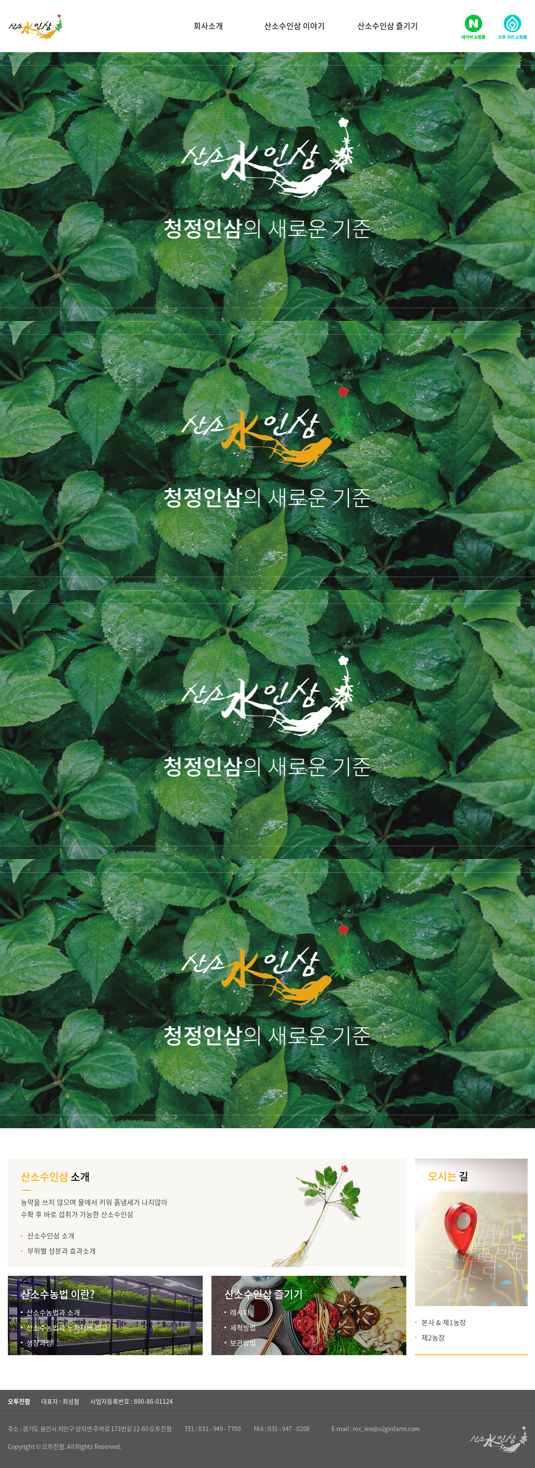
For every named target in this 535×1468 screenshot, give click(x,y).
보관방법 (243, 1342)
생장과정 (39, 1342)
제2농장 (433, 1337)
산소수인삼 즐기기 (387, 26)
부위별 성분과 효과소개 (61, 1250)
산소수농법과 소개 (53, 1312)
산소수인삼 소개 (51, 1235)
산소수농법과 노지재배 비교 (67, 1327)
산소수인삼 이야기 (294, 26)
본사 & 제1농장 (444, 1322)
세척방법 (243, 1327)
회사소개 (208, 26)
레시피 (240, 1312)
